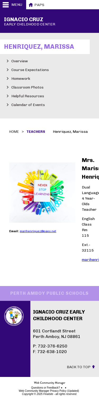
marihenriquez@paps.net (38, 231)
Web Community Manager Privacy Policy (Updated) (49, 391)
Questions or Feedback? (45, 387)
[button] (13, 4)
